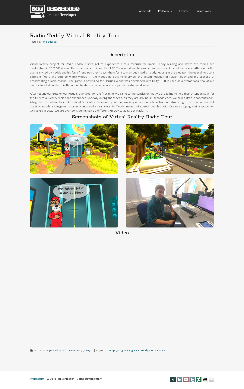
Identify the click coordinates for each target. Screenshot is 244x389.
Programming (125, 350)
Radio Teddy (141, 350)
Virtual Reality (157, 350)
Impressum (37, 379)
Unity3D (88, 350)
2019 (108, 350)
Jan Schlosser (49, 41)
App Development (56, 350)
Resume (184, 11)
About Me (145, 11)
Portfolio (163, 11)
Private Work (203, 11)
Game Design (75, 350)
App (114, 350)
